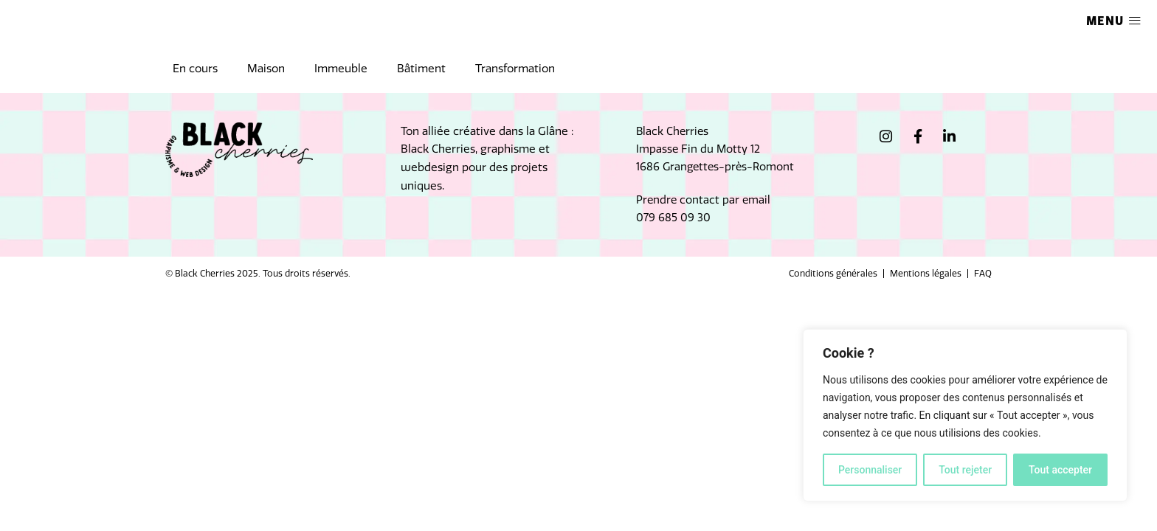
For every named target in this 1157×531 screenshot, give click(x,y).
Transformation (515, 68)
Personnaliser (870, 470)
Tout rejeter (965, 470)
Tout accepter (1060, 470)
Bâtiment (421, 68)
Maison (266, 68)
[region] (965, 415)
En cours (195, 68)
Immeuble (340, 68)
